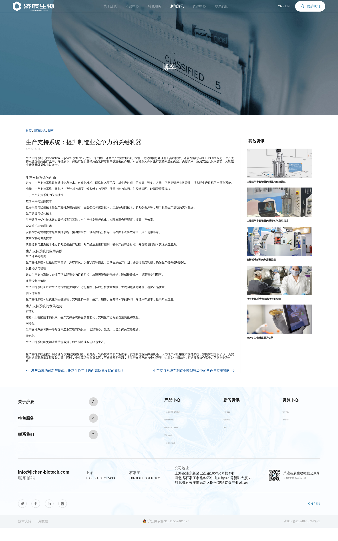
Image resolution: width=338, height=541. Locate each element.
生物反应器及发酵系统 (162, 413)
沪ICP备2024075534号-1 (302, 534)
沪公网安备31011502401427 (166, 534)
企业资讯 (230, 413)
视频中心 (289, 424)
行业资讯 (230, 424)
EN (282, 9)
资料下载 (289, 413)
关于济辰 (110, 9)
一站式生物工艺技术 (161, 434)
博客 (51, 130)
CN (274, 9)
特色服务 (154, 9)
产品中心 (132, 9)
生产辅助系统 (155, 424)
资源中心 (199, 9)
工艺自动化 (154, 444)
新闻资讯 (177, 9)
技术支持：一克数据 (33, 534)
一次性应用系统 (157, 455)
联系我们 (221, 9)
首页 (29, 130)
